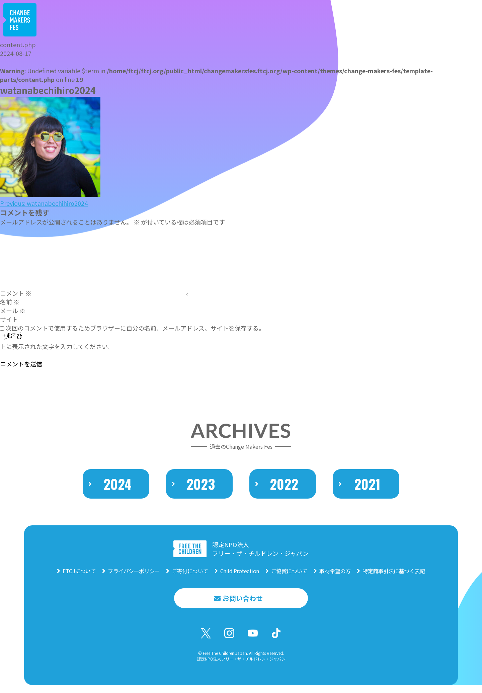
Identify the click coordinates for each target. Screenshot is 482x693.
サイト (9, 319)
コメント (15, 293)
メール (12, 310)
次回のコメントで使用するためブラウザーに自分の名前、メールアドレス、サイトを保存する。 (135, 328)
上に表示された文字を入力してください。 (57, 346)
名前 (9, 301)
